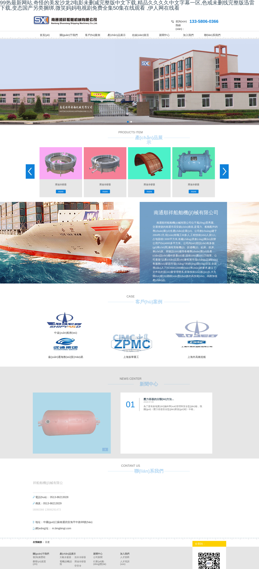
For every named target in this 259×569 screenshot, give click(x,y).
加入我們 (188, 35)
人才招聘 (124, 557)
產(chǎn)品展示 (116, 35)
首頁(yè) (45, 35)
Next (224, 231)
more (60, 251)
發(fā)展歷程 (39, 557)
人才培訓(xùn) (124, 562)
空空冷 (77, 565)
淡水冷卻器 (80, 557)
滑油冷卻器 (80, 561)
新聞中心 (164, 35)
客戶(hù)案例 (92, 35)
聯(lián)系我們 (212, 35)
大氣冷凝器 (65, 557)
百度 (47, 542)
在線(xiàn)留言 (140, 35)
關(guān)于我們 (69, 35)
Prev (30, 231)
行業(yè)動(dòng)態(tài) (99, 562)
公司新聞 (97, 557)
